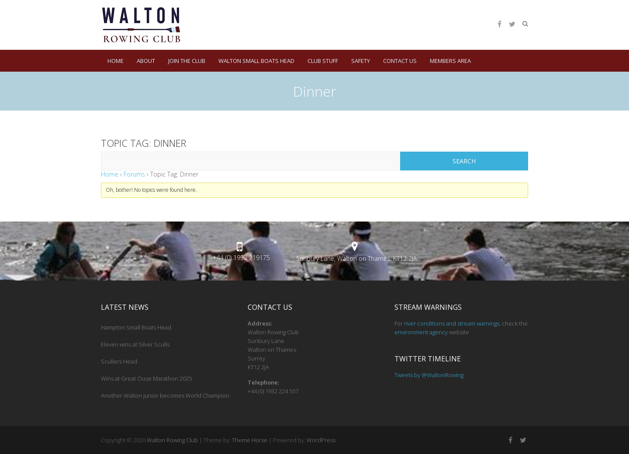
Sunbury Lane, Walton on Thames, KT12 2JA (356, 258)
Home (109, 174)
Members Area (450, 61)
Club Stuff (323, 61)
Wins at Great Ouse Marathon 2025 (146, 378)
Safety (360, 61)
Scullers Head (119, 361)
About (146, 61)
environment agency (421, 332)
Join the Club (186, 61)
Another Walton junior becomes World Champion (165, 395)
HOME (115, 61)
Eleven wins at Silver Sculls (135, 344)
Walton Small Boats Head (256, 61)
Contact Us (400, 61)
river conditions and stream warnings (451, 323)
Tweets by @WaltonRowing (428, 375)
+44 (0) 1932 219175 (241, 257)
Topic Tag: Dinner (143, 142)
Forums (134, 174)
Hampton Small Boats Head (136, 327)
